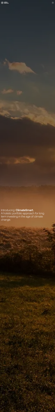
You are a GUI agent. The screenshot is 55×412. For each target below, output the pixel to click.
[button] (53, 2)
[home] (5, 2)
